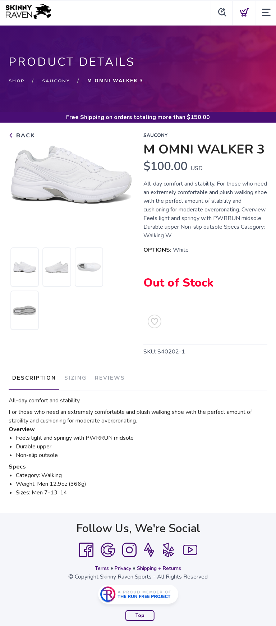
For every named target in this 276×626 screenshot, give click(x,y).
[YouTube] (190, 546)
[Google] (108, 546)
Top (139, 612)
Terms (97, 564)
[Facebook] (86, 546)
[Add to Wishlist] (154, 321)
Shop (17, 81)
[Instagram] (129, 546)
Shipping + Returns (162, 564)
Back (22, 136)
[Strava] (149, 546)
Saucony (57, 81)
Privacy (121, 564)
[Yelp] (168, 546)
